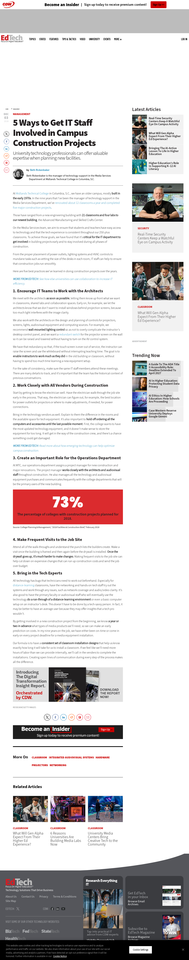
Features (53, 39)
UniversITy (94, 39)
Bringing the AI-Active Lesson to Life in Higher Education (164, 151)
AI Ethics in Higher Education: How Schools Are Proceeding (164, 441)
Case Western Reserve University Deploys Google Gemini (162, 456)
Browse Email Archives (136, 903)
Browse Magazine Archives (139, 938)
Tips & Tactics (69, 39)
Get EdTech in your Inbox (138, 895)
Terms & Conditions (65, 896)
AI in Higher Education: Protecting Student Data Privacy (164, 426)
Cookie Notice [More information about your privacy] (60, 956)
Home (7, 109)
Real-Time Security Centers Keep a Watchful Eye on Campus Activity (164, 121)
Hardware (103, 757)
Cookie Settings (140, 949)
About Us (11, 896)
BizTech (12, 931)
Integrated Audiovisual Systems (71, 757)
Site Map (11, 901)
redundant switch (69, 334)
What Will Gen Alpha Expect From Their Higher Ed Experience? (165, 136)
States (42, 39)
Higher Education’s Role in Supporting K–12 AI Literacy (164, 166)
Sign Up (157, 4)
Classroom (39, 757)
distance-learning (23, 585)
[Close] (183, 949)
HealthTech (16, 938)
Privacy (43, 896)
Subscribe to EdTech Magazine (141, 930)
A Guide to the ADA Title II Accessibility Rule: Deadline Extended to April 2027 (164, 411)
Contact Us (28, 896)
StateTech (50, 931)
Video (82, 39)
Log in (184, 39)
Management (16, 109)
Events (106, 39)
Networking (58, 765)
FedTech (30, 931)
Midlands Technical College (32, 193)
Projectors (40, 765)
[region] (94, 950)
